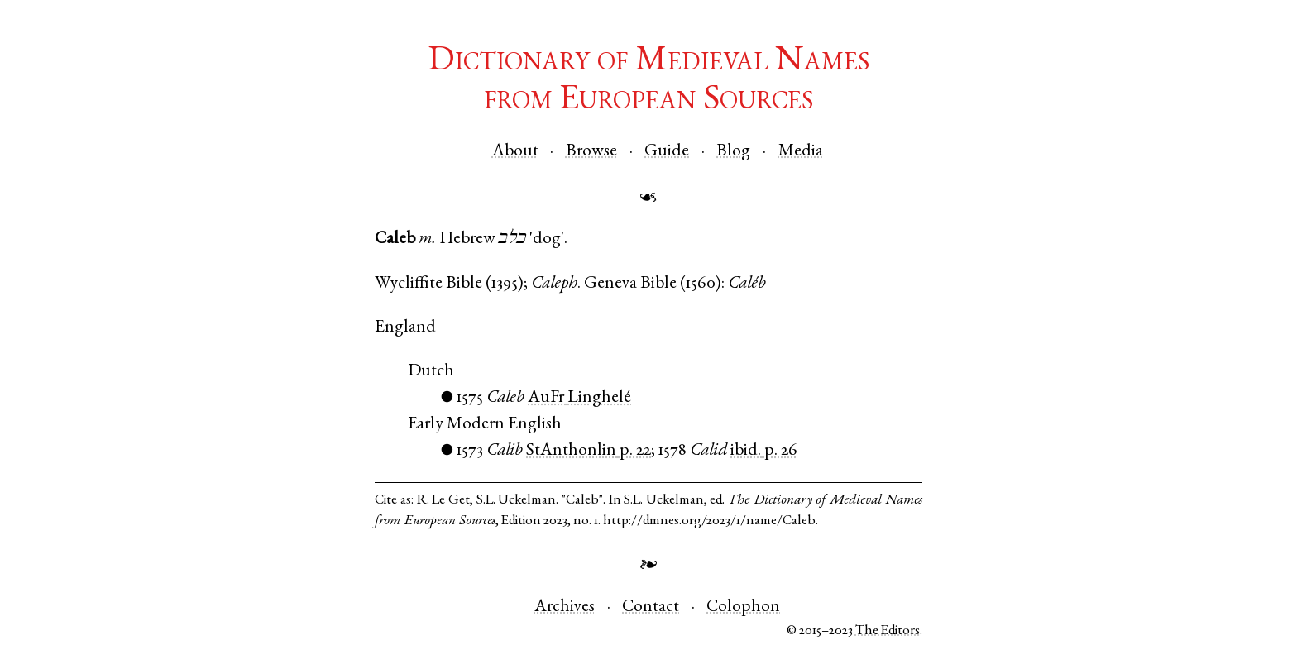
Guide (666, 151)
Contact (650, 607)
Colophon (743, 607)
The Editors (887, 631)
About (515, 151)
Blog (733, 151)
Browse (591, 151)
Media (800, 151)
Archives (564, 607)
